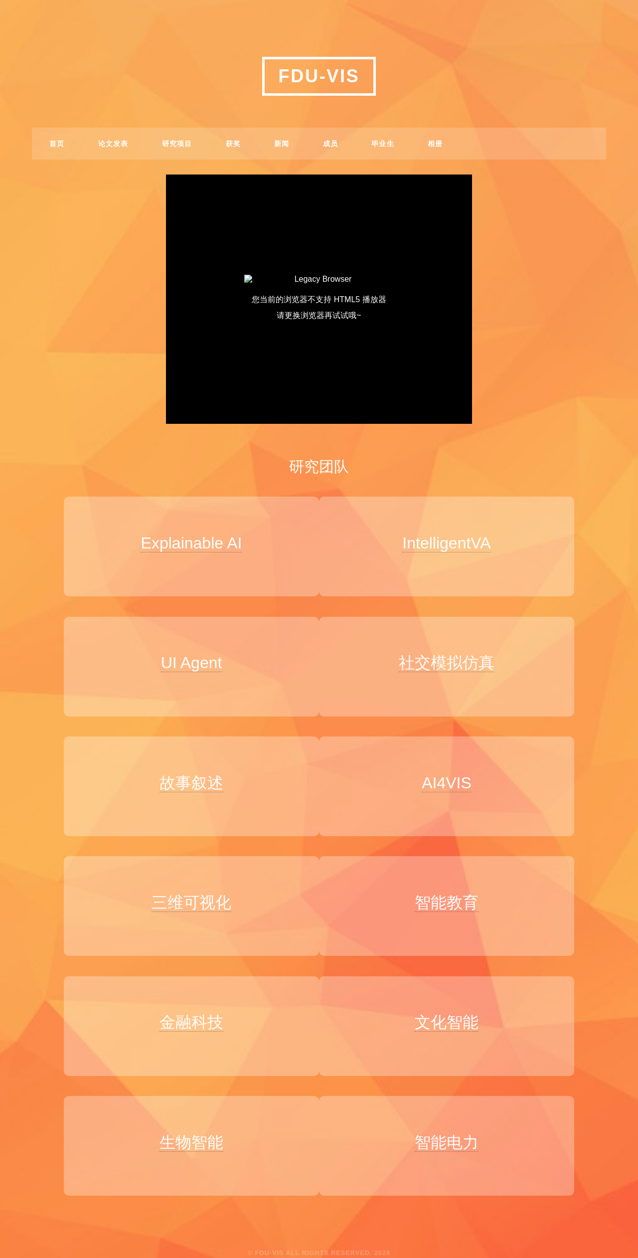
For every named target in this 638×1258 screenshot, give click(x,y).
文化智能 (451, 1002)
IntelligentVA (452, 543)
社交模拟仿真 (451, 658)
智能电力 (451, 1116)
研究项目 (177, 144)
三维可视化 (186, 887)
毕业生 (382, 144)
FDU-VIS (319, 76)
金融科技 (186, 1002)
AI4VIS (452, 772)
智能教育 (451, 887)
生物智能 (186, 1116)
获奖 (233, 144)
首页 (57, 144)
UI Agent (186, 658)
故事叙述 (186, 772)
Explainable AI (186, 543)
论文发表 (113, 144)
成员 (330, 144)
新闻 (282, 144)
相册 (435, 144)
